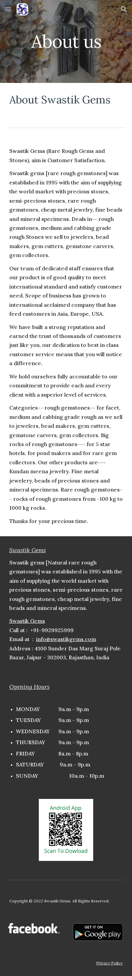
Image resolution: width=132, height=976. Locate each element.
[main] (66, 41)
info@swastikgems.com (66, 639)
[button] (8, 9)
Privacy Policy (109, 962)
